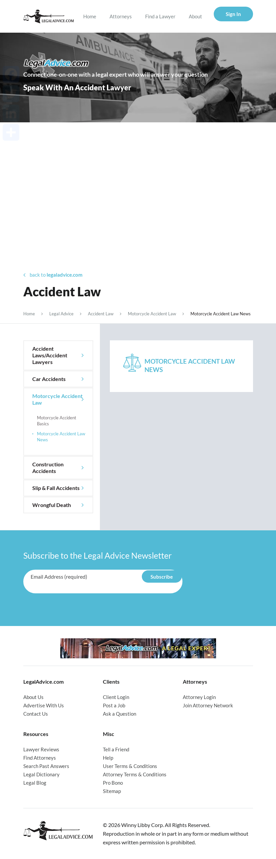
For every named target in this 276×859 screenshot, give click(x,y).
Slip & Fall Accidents (56, 488)
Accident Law (101, 313)
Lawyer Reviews (41, 749)
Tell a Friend (116, 749)
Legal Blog (34, 783)
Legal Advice (61, 313)
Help (108, 758)
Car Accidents (49, 379)
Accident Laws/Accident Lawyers (49, 355)
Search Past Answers (46, 766)
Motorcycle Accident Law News (61, 436)
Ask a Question (119, 714)
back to (53, 275)
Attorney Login (199, 697)
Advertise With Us (43, 705)
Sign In (233, 14)
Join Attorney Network (208, 705)
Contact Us (35, 714)
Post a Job (114, 705)
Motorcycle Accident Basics (56, 420)
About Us (33, 697)
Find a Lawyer (160, 16)
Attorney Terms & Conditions (134, 774)
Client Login (116, 697)
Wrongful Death (51, 505)
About (195, 16)
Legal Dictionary (41, 774)
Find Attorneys (39, 758)
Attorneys (121, 16)
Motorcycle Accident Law (152, 313)
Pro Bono (113, 783)
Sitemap (112, 791)
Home (89, 16)
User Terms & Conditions (130, 766)
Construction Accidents (48, 467)
